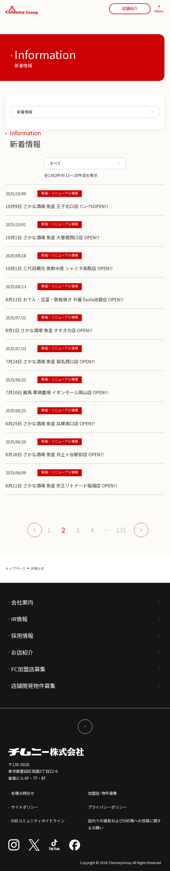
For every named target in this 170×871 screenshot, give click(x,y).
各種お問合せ (22, 793)
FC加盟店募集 (28, 669)
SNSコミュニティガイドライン (38, 820)
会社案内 (22, 602)
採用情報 (22, 635)
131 (121, 529)
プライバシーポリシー (107, 807)
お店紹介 (22, 652)
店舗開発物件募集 (33, 686)
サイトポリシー (24, 807)
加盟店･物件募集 (102, 793)
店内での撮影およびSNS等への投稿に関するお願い (124, 824)
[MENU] (158, 10)
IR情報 (19, 619)
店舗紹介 (130, 8)
